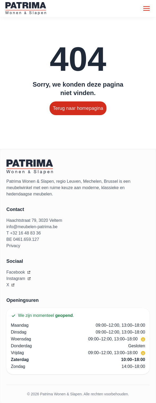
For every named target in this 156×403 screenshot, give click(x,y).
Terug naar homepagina (78, 108)
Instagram (16, 278)
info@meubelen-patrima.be (31, 226)
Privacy (13, 245)
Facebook (16, 272)
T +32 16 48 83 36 (23, 233)
